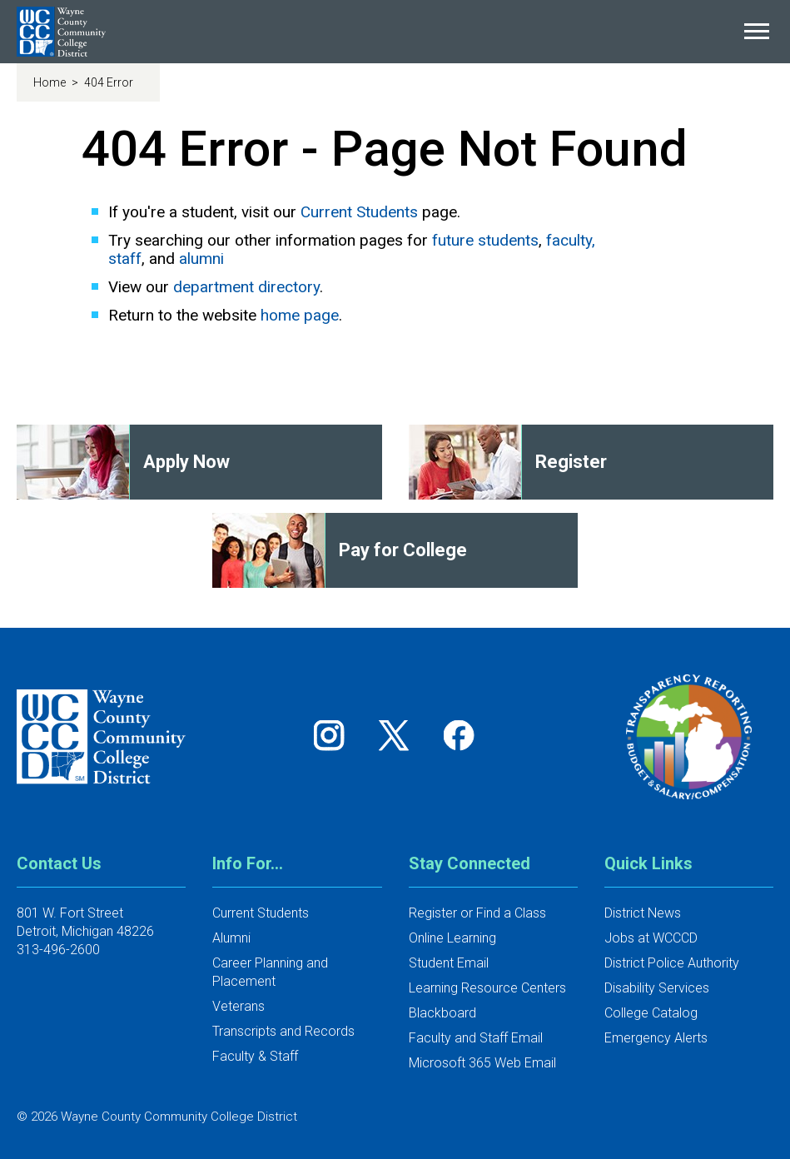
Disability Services (656, 988)
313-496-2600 (58, 950)
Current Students (359, 211)
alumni (201, 258)
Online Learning (452, 938)
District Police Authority (671, 963)
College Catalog (651, 1013)
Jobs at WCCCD (651, 938)
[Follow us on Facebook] (460, 734)
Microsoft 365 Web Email (482, 1063)
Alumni (231, 938)
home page (300, 315)
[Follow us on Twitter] (399, 734)
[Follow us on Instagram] (334, 734)
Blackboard (442, 1013)
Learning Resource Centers (487, 988)
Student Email (449, 963)
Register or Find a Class (477, 913)
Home (50, 82)
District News (642, 913)
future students (485, 240)
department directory (246, 286)
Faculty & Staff (255, 1056)
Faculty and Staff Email (476, 1038)
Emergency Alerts (656, 1038)
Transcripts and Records (283, 1031)
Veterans (238, 1006)
